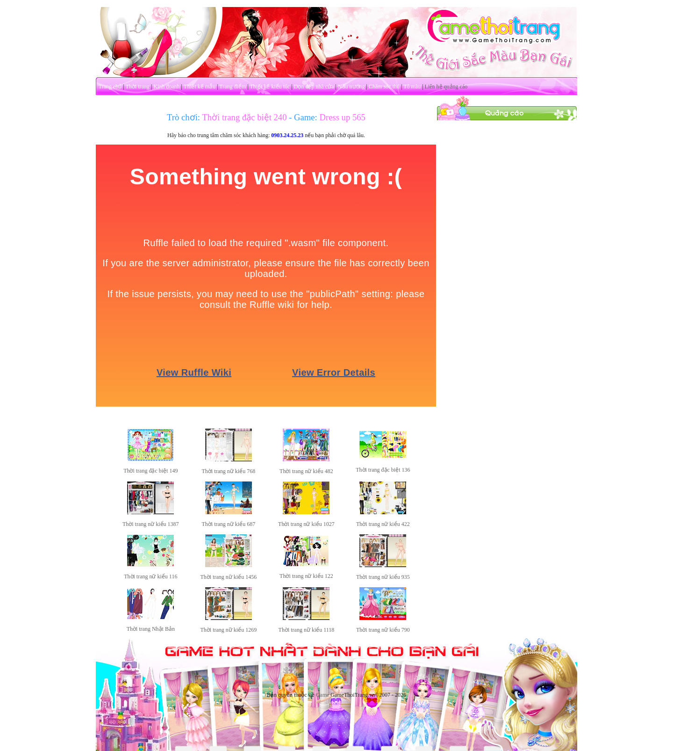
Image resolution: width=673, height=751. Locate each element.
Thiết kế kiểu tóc (270, 86)
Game (322, 695)
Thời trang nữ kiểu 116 (150, 576)
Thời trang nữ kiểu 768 (229, 471)
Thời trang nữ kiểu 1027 (306, 524)
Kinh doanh (166, 86)
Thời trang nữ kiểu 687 (229, 524)
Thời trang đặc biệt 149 (150, 470)
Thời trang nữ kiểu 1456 (228, 577)
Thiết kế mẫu (199, 86)
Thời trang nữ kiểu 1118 (307, 630)
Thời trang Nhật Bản (151, 629)
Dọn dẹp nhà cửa (314, 86)
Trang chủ (110, 86)
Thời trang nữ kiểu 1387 (150, 524)
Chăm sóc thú (384, 86)
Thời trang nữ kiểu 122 (306, 576)
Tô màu (412, 86)
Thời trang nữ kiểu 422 (383, 524)
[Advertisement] (507, 261)
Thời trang (138, 86)
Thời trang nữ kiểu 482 (306, 471)
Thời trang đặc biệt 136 (383, 470)
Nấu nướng (351, 86)
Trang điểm (232, 86)
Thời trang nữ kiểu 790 (383, 630)
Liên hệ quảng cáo (446, 86)
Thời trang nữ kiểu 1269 (228, 630)
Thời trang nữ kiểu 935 (383, 577)
